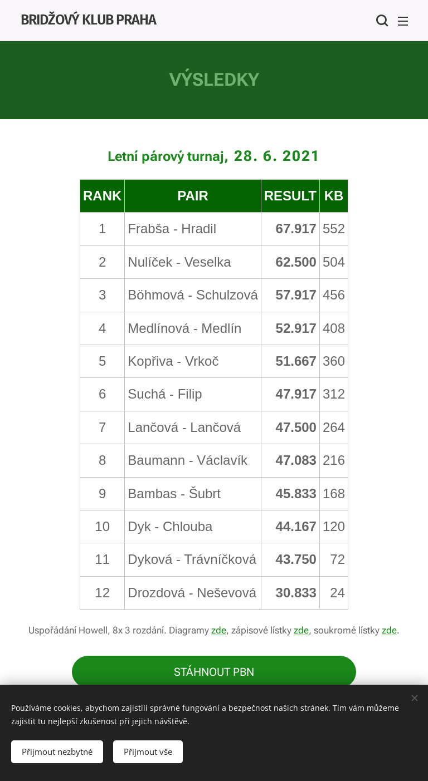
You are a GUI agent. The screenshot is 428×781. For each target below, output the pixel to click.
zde (218, 630)
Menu (403, 21)
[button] (380, 21)
